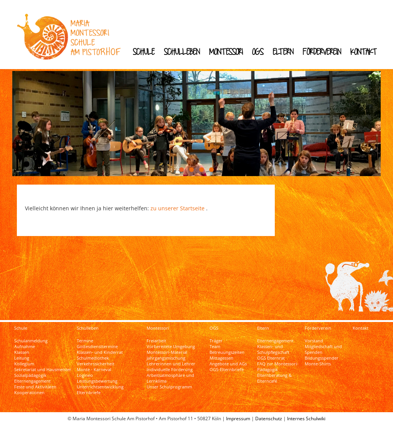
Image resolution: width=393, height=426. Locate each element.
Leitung (21, 358)
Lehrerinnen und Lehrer (171, 364)
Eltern (283, 52)
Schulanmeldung (31, 340)
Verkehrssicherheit (95, 364)
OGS (258, 52)
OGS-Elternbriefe (227, 369)
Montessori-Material (167, 352)
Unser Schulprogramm (169, 387)
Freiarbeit (156, 340)
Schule (144, 52)
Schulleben (182, 52)
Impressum (238, 418)
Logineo (85, 375)
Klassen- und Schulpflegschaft (273, 349)
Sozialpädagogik (30, 375)
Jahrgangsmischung (166, 358)
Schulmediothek (93, 358)
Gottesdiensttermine (97, 346)
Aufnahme (24, 346)
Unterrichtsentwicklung (100, 387)
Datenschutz (268, 418)
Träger (216, 340)
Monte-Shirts (318, 364)
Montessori (226, 52)
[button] (182, 169)
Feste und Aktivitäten (35, 387)
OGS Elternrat (271, 358)
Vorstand (314, 340)
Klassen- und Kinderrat (100, 352)
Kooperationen (29, 392)
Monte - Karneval (94, 369)
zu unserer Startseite (177, 208)
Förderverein (322, 52)
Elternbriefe (89, 392)
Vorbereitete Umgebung (171, 346)
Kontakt (363, 52)
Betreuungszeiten (227, 352)
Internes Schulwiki (306, 418)
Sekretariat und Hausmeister (42, 369)
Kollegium (24, 364)
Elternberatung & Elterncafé (274, 378)
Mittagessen (221, 358)
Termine (85, 340)
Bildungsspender (322, 358)
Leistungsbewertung (97, 381)
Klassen (21, 352)
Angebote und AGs (228, 364)
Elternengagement (32, 381)
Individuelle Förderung (170, 369)
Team (215, 346)
